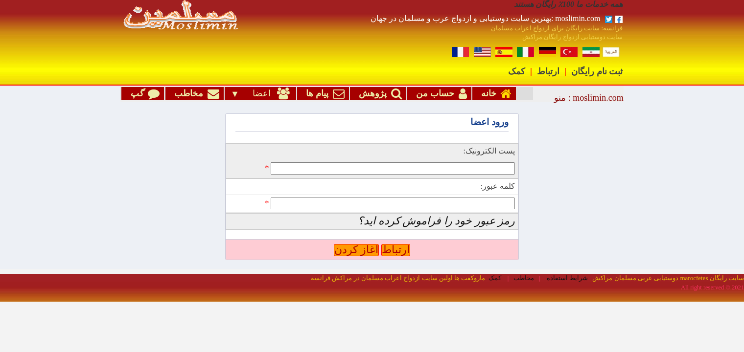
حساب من (439, 94)
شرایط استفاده (567, 242)
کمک (516, 71)
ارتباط (548, 71)
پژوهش (378, 94)
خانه (494, 94)
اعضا (265, 94)
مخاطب (194, 94)
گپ (143, 94)
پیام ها (323, 94)
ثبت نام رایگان (597, 71)
